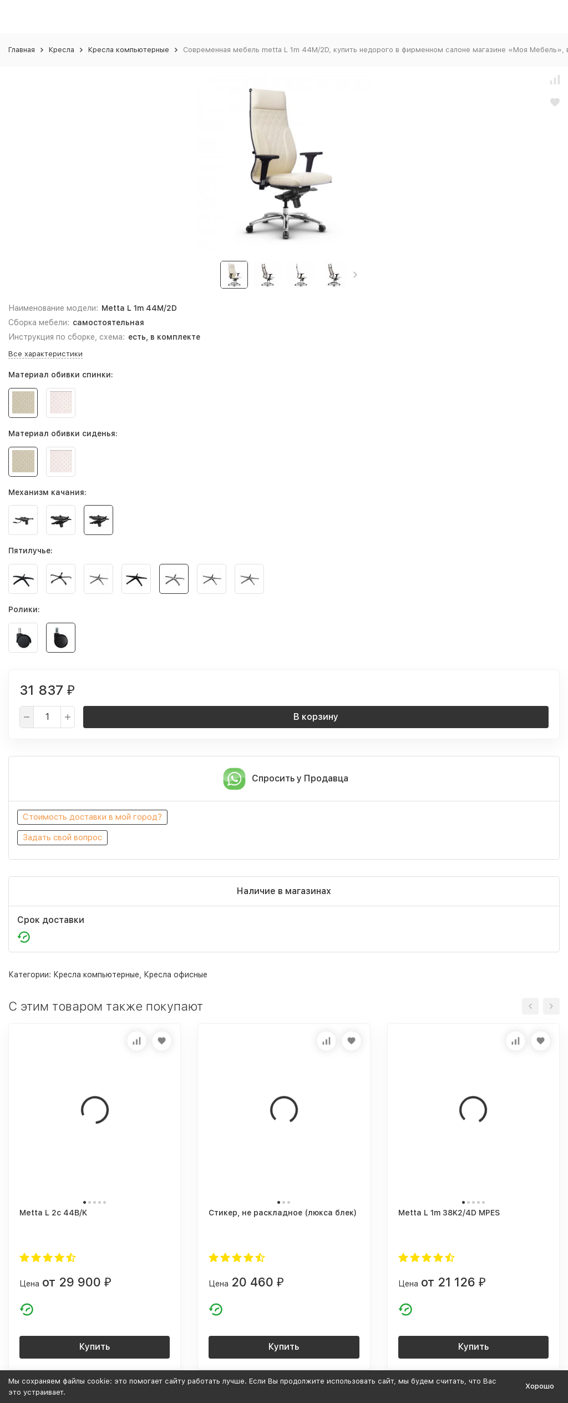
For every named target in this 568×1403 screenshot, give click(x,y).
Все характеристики (45, 354)
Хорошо (539, 1386)
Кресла (61, 50)
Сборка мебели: (38, 322)
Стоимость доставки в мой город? (92, 817)
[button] (355, 275)
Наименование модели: (53, 308)
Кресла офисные (175, 974)
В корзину (315, 716)
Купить (94, 1346)
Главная (21, 50)
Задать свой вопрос (62, 837)
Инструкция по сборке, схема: (66, 336)
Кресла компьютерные (128, 50)
